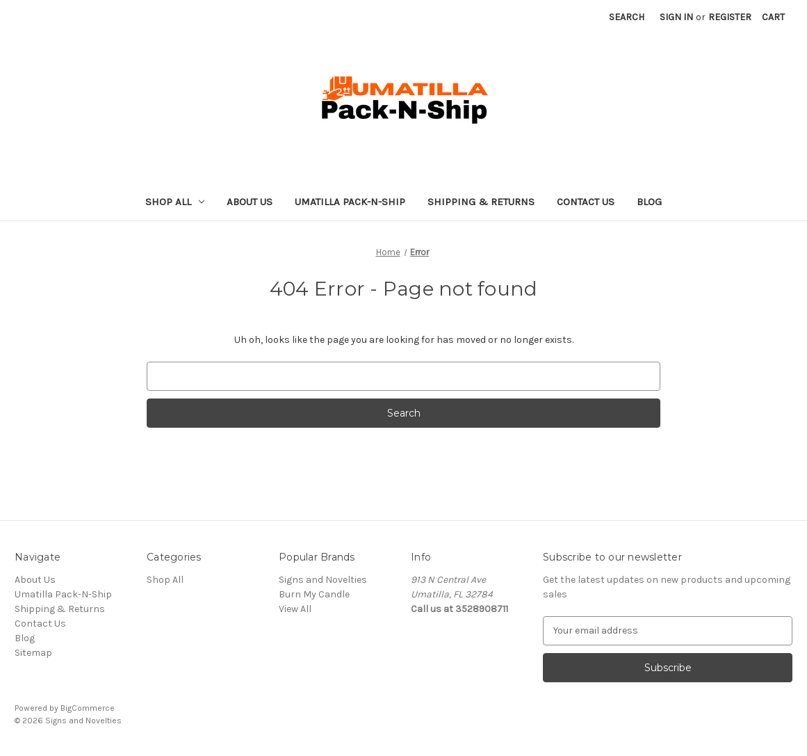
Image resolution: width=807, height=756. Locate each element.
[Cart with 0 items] (773, 17)
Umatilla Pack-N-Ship (350, 201)
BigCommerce (87, 708)
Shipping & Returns (481, 201)
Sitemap (33, 653)
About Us (249, 201)
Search (626, 17)
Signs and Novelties (323, 580)
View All (295, 609)
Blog (649, 201)
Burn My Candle (314, 594)
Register (729, 17)
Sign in (676, 17)
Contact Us (585, 201)
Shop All (174, 201)
